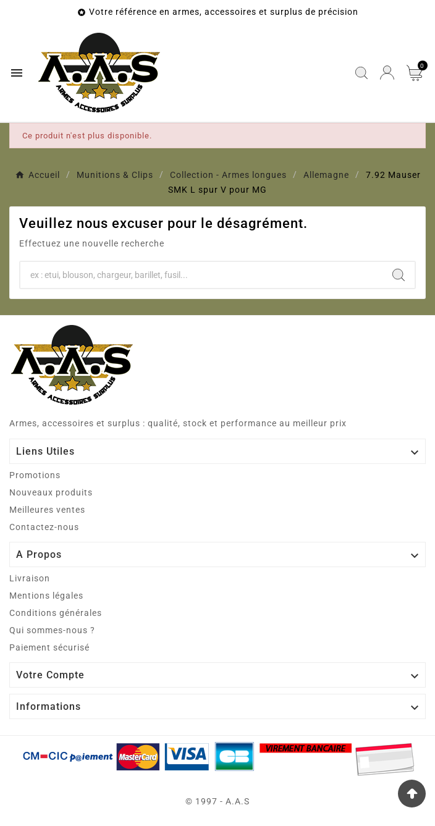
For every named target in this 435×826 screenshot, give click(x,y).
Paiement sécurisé (49, 647)
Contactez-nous (44, 527)
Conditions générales (55, 613)
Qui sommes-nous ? (52, 630)
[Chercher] (201, 275)
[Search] (398, 275)
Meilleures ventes (47, 510)
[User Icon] (387, 72)
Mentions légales (46, 596)
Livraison (29, 578)
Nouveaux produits (51, 492)
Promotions (35, 475)
